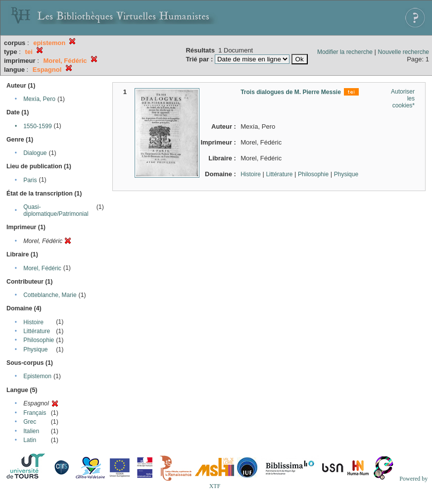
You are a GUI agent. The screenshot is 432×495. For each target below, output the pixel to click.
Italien (31, 431)
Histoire (33, 322)
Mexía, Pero (39, 99)
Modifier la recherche (345, 52)
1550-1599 (37, 126)
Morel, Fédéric (42, 268)
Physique (35, 349)
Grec (29, 421)
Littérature (36, 331)
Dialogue (35, 152)
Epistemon (37, 376)
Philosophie (38, 340)
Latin (29, 440)
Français (34, 412)
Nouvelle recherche (403, 52)
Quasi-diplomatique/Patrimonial (55, 210)
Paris (30, 180)
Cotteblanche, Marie (49, 295)
